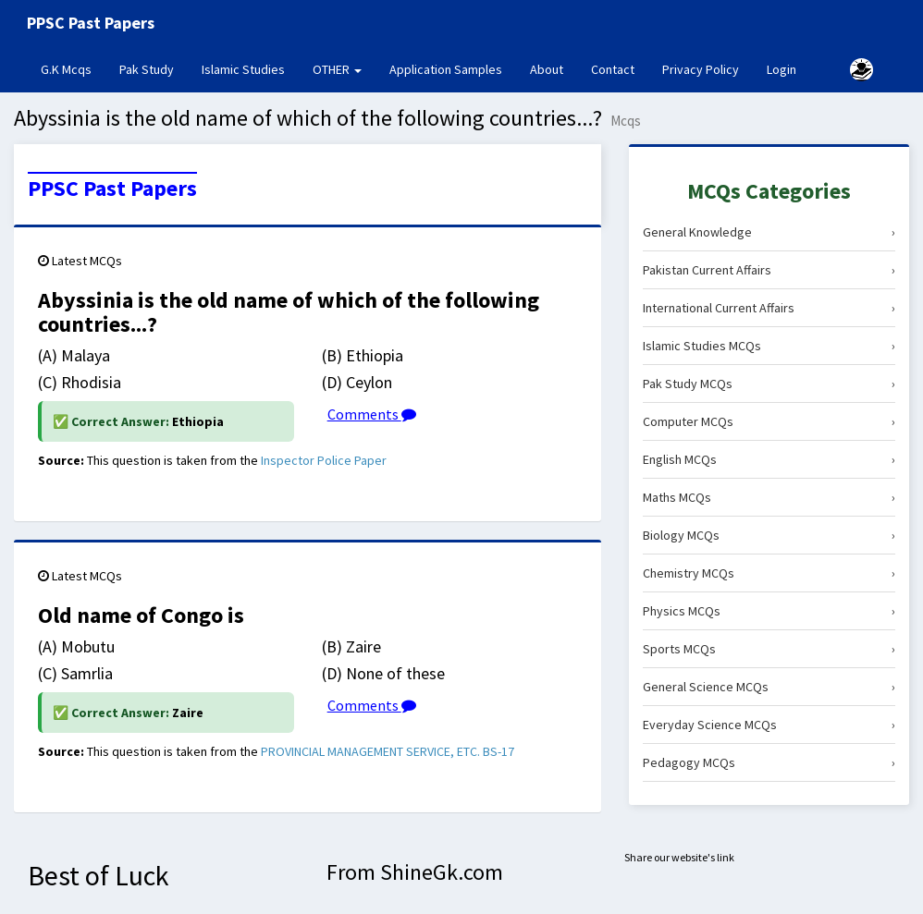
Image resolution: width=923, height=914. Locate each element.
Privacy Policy (700, 69)
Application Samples (445, 69)
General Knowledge (769, 232)
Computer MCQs (769, 421)
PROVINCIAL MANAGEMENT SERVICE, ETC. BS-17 (387, 751)
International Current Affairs (769, 308)
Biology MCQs (769, 535)
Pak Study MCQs (769, 383)
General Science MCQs (769, 686)
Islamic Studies (243, 69)
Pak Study (146, 69)
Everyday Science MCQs (769, 724)
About (546, 69)
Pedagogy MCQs (769, 762)
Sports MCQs (769, 649)
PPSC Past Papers (112, 189)
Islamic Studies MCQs (769, 345)
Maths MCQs (769, 497)
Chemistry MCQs (769, 573)
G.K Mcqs (73, 68)
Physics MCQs (769, 611)
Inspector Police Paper (324, 460)
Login (781, 69)
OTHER (337, 69)
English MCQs (769, 459)
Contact (612, 69)
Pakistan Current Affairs (769, 270)
